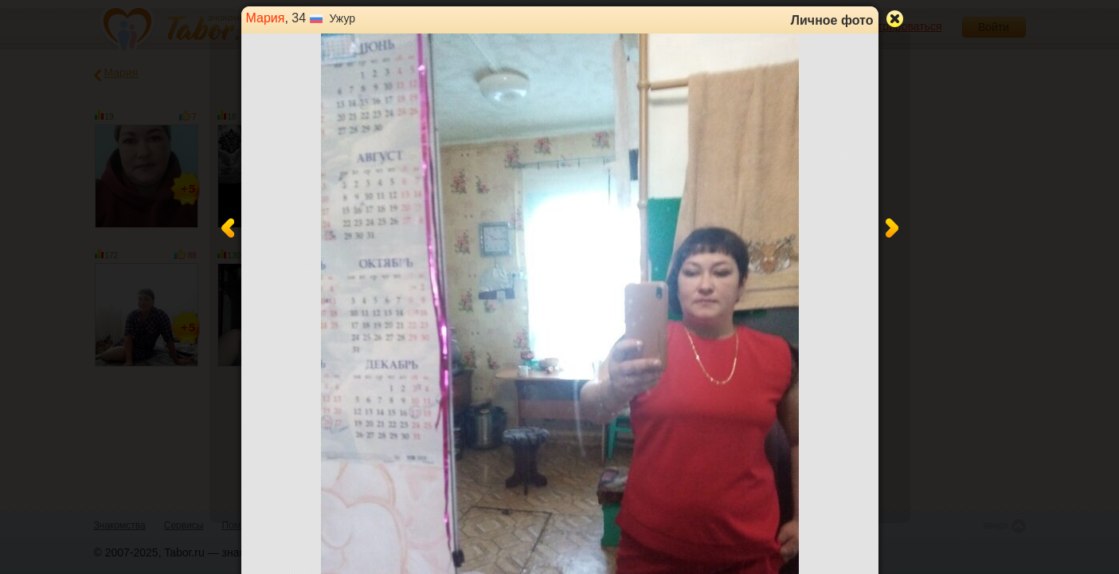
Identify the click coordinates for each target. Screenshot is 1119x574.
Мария (265, 18)
